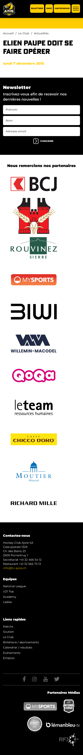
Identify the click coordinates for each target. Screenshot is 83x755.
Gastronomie (62, 8)
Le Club (23, 33)
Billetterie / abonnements (21, 642)
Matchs (8, 626)
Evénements (11, 653)
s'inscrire (43, 141)
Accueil (8, 33)
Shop (49, 8)
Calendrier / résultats (17, 647)
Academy (9, 597)
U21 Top (8, 591)
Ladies (7, 602)
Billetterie (37, 8)
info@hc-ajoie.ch (14, 568)
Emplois (8, 658)
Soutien (8, 631)
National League (14, 586)
